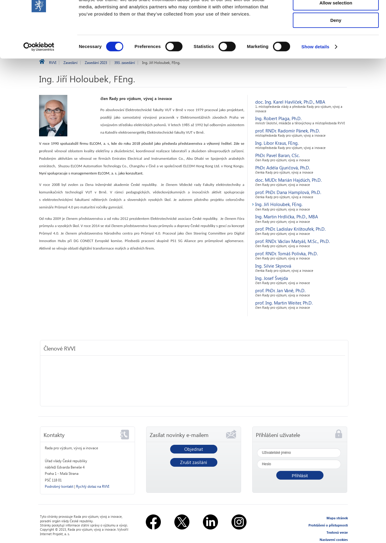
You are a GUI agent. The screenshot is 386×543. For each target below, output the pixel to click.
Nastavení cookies (334, 539)
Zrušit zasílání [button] (193, 462)
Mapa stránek (337, 518)
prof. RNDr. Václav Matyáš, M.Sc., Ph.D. (292, 241)
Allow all (336, 14)
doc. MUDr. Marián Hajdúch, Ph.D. (288, 180)
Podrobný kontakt (59, 486)
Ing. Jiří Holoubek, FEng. (278, 204)
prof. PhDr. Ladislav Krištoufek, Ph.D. (290, 229)
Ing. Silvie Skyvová (273, 265)
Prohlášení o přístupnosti (328, 525)
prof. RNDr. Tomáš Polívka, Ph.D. (286, 253)
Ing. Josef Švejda (271, 278)
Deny (336, 50)
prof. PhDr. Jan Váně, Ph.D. (280, 290)
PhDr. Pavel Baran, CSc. (277, 155)
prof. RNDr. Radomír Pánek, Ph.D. (287, 130)
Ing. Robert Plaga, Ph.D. (278, 118)
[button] (300, 475)
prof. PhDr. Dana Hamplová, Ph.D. (288, 192)
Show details (315, 76)
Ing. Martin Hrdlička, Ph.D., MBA (286, 216)
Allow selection (335, 32)
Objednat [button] (193, 449)
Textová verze (337, 532)
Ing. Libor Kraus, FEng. (277, 143)
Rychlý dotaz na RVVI (92, 486)
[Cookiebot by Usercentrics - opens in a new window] (39, 76)
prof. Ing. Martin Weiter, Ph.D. (284, 302)
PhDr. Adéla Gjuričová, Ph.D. (282, 167)
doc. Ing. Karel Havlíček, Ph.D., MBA (290, 102)
